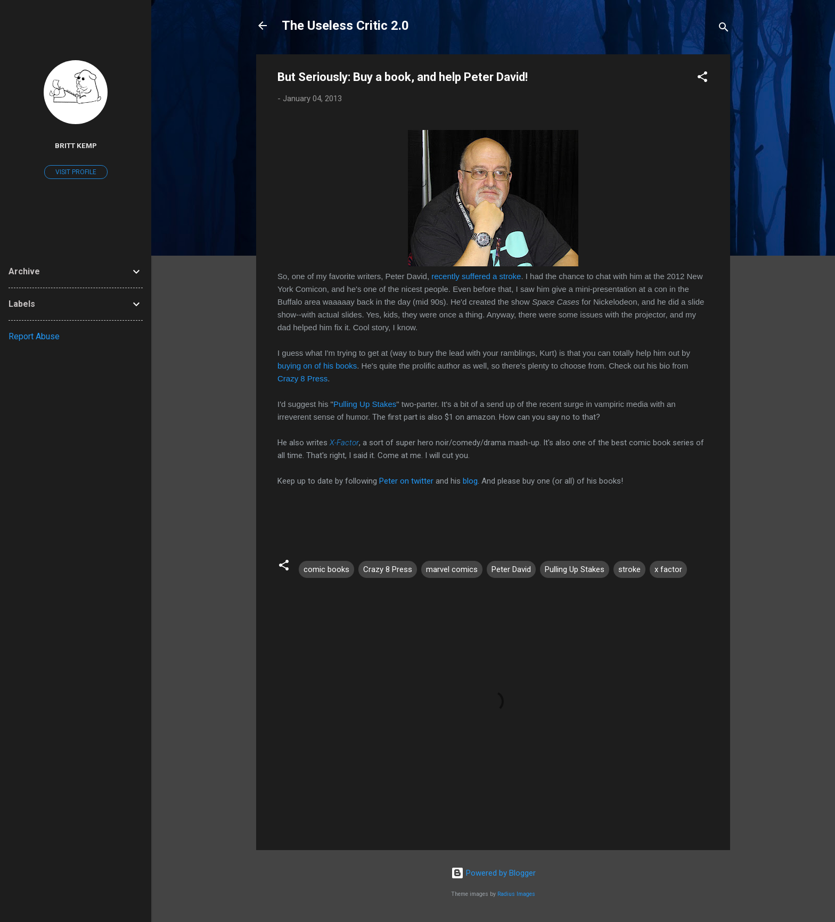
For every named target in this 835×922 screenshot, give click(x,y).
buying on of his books (317, 365)
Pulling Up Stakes (364, 404)
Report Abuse (34, 336)
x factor (668, 569)
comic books (326, 569)
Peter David (511, 569)
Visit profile (75, 172)
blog (470, 481)
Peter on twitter (406, 481)
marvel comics (452, 569)
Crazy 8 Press (302, 378)
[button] (702, 78)
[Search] (723, 29)
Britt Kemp (76, 145)
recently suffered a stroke (476, 276)
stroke (629, 569)
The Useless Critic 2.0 (345, 25)
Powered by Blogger (493, 873)
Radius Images (516, 894)
